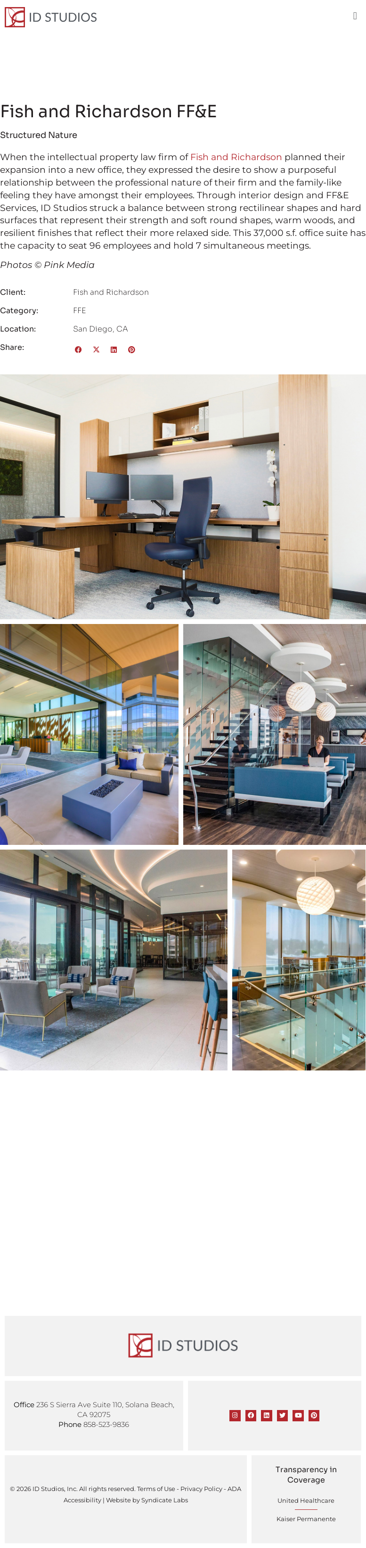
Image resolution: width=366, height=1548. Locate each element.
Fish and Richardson (236, 156)
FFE (79, 311)
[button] (355, 16)
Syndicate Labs (164, 1500)
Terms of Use (156, 1488)
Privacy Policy (201, 1488)
